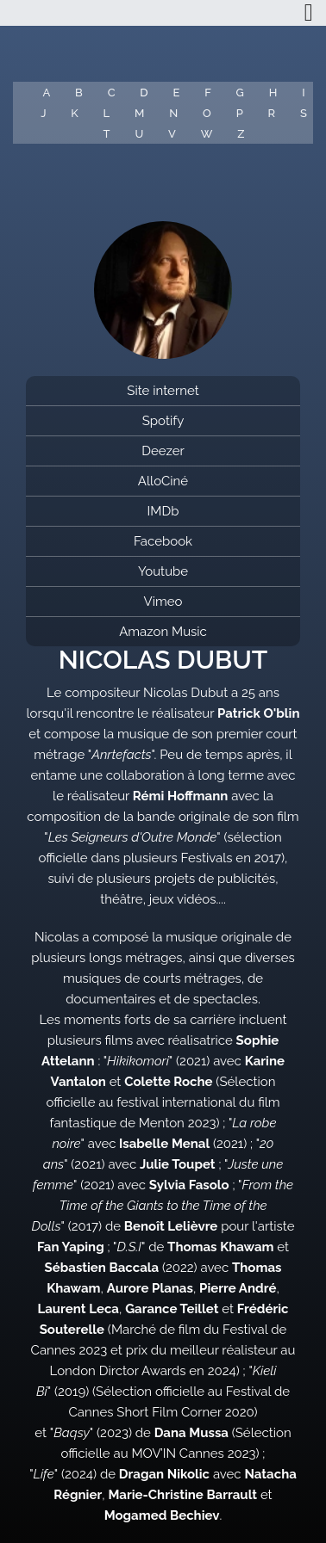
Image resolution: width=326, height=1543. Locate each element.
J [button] (43, 113)
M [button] (139, 113)
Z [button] (240, 133)
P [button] (239, 113)
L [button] (106, 113)
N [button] (173, 113)
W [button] (207, 133)
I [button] (303, 92)
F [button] (207, 92)
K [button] (74, 113)
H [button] (273, 92)
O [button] (207, 113)
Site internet (162, 390)
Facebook (163, 541)
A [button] (46, 92)
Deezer (163, 451)
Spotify (163, 421)
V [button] (172, 133)
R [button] (272, 113)
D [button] (143, 92)
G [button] (240, 92)
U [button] (139, 133)
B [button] (79, 92)
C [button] (112, 92)
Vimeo (163, 601)
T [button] (106, 133)
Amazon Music (163, 631)
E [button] (175, 92)
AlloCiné (163, 481)
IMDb (163, 511)
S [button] (303, 113)
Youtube (163, 571)
